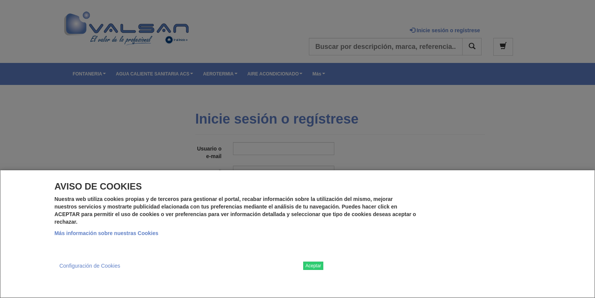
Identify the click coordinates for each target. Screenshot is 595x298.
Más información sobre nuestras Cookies (106, 233)
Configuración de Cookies (89, 266)
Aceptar (313, 265)
